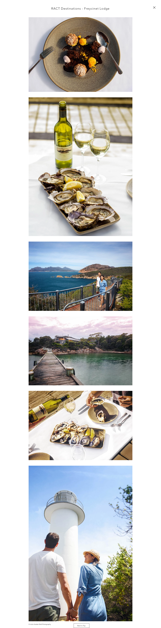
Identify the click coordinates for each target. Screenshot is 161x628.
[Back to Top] (81, 625)
